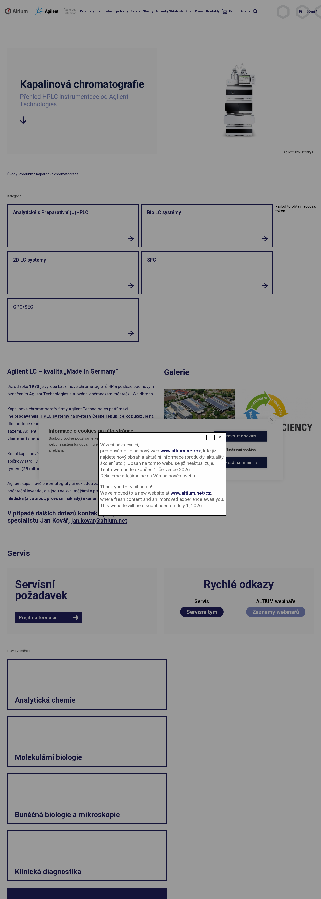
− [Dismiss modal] (210, 437)
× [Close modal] (220, 437)
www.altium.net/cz (181, 451)
